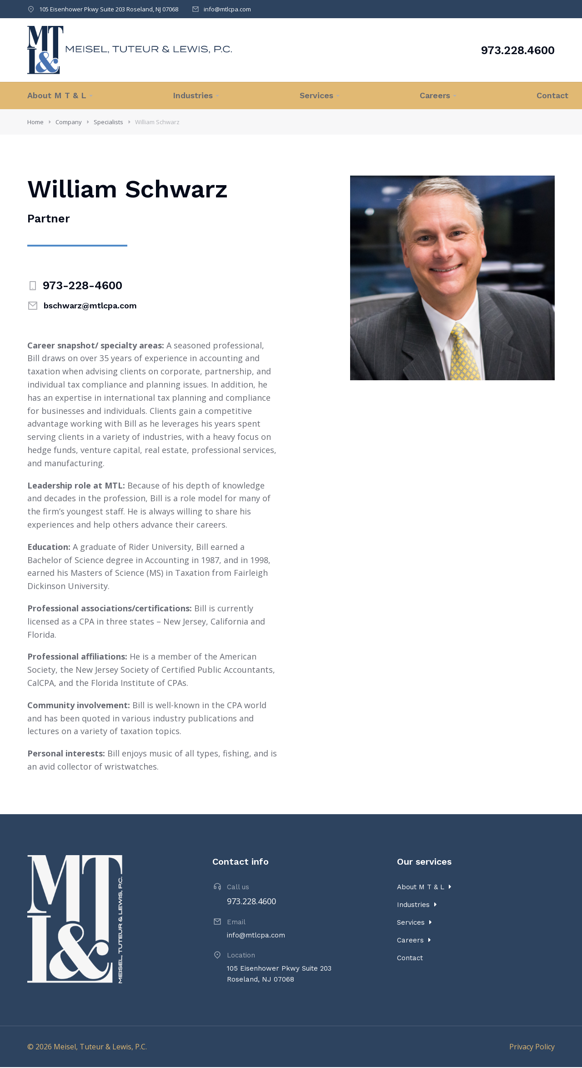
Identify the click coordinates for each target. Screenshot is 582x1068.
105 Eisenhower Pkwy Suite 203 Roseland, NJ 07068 (108, 9)
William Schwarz (157, 122)
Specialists (108, 122)
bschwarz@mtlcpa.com (90, 306)
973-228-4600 (82, 286)
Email (236, 923)
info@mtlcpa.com (227, 9)
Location (241, 956)
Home (35, 122)
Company (68, 122)
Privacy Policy (532, 1048)
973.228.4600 (518, 50)
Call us (238, 888)
